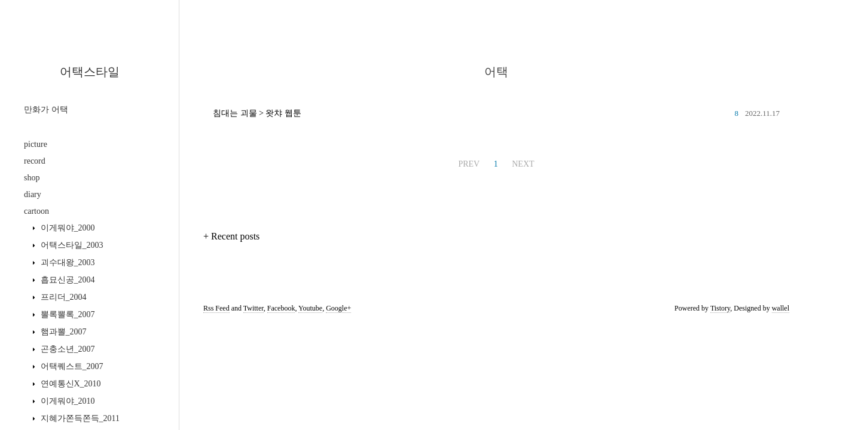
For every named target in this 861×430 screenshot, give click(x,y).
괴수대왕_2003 (66, 262)
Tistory (720, 308)
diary (32, 194)
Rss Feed (216, 308)
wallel (780, 308)
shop (31, 177)
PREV (469, 163)
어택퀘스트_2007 (70, 366)
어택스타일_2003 (70, 245)
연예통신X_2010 (69, 383)
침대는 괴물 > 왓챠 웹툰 (257, 113)
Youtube (310, 308)
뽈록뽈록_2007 (66, 314)
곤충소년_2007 (66, 349)
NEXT (523, 163)
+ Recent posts (231, 236)
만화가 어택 (46, 109)
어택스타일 (90, 71)
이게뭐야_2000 (66, 227)
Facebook (281, 308)
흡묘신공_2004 (66, 279)
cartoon (36, 211)
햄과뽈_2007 (62, 331)
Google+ (338, 308)
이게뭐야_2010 (66, 401)
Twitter (253, 308)
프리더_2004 (62, 297)
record (34, 160)
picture (35, 144)
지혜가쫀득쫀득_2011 (79, 418)
